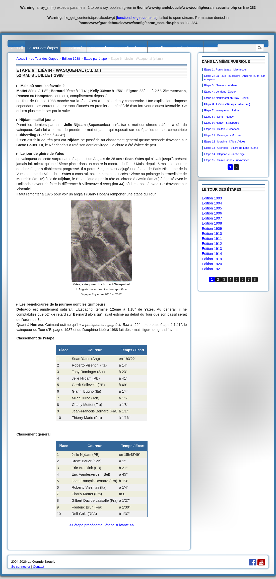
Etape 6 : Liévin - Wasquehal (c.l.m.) (227, 104)
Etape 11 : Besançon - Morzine (222, 135)
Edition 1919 (212, 259)
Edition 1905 (212, 208)
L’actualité (158, 48)
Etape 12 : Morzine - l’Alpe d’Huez (224, 141)
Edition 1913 (212, 249)
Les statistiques (101, 48)
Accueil (17, 48)
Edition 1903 (212, 198)
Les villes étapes (131, 48)
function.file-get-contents (137, 18)
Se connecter (20, 566)
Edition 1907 (212, 218)
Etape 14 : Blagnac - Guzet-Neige (224, 154)
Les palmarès (73, 48)
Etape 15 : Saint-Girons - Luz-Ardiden (226, 160)
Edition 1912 (212, 244)
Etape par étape (95, 58)
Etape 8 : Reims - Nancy (219, 116)
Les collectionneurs (185, 48)
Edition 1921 (212, 269)
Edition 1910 (212, 234)
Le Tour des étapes (42, 48)
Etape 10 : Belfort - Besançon (222, 128)
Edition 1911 (212, 239)
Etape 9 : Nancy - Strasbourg (221, 122)
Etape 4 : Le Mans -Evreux (220, 91)
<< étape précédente (85, 525)
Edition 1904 (212, 203)
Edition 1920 (212, 264)
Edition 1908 (212, 223)
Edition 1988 (71, 58)
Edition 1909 (212, 229)
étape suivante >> (119, 525)
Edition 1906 (212, 213)
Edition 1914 (212, 254)
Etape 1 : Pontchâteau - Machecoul (225, 69)
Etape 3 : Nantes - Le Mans (220, 85)
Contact (38, 566)
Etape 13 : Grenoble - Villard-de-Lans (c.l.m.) (231, 147)
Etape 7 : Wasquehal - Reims (221, 110)
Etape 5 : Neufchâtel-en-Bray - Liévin (226, 97)
